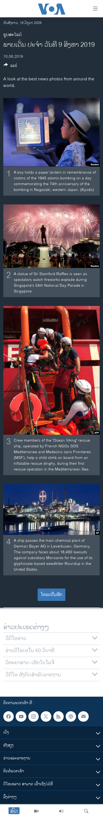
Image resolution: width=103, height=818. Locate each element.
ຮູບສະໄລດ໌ (12, 35)
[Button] (10, 66)
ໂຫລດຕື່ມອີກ (51, 594)
